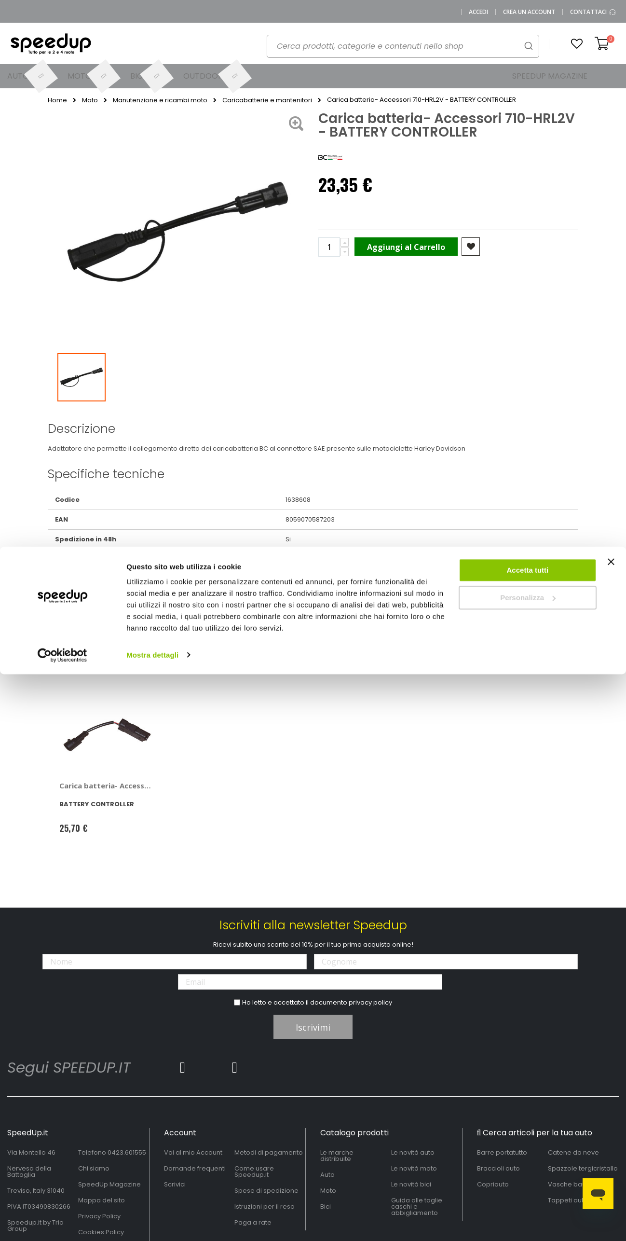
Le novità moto (414, 1168)
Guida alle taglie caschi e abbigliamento (416, 1206)
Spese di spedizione (266, 1190)
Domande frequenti (195, 1168)
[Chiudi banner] (611, 19)
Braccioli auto (498, 1168)
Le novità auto (413, 1152)
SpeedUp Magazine (109, 1184)
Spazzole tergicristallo (583, 1168)
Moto (328, 1190)
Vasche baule (570, 1184)
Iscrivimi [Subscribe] (313, 1027)
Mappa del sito (101, 1200)
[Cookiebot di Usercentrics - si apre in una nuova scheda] (62, 108)
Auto (327, 1174)
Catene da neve (573, 1152)
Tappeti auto (568, 1200)
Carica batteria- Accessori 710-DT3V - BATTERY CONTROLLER (106, 785)
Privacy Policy (99, 1216)
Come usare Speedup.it (254, 1171)
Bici (325, 1206)
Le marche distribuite (337, 1155)
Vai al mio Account (193, 1152)
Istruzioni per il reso (264, 1206)
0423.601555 (127, 1152)
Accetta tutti (528, 23)
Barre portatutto (502, 1152)
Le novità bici (411, 1184)
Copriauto (493, 1184)
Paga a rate (253, 1222)
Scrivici (175, 1184)
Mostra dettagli (152, 108)
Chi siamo (93, 1168)
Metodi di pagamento (268, 1152)
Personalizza (528, 51)
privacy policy (370, 1002)
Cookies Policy (101, 1232)
